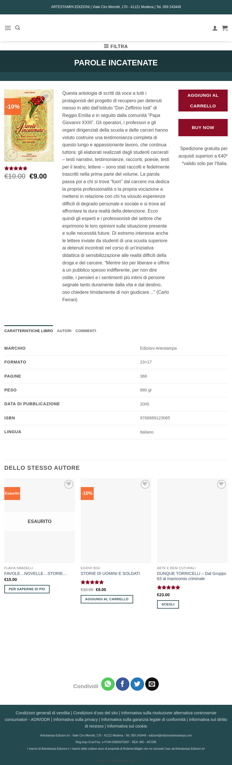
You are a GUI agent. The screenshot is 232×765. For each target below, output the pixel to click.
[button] (7, 28)
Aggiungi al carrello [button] (107, 599)
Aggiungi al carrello (202, 100)
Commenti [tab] (86, 331)
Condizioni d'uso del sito (95, 713)
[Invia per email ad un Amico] (152, 684)
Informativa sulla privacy (75, 719)
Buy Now (203, 127)
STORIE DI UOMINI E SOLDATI (110, 573)
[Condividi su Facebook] (122, 684)
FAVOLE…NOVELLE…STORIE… (35, 573)
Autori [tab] (64, 331)
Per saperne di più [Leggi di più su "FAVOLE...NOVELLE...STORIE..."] (27, 589)
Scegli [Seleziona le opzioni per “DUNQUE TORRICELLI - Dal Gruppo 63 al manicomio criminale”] (168, 604)
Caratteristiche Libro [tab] (28, 331)
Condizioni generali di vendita (43, 713)
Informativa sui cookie (127, 726)
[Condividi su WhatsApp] (108, 684)
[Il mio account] (215, 28)
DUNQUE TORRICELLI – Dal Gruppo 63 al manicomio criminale (191, 576)
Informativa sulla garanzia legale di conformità (143, 719)
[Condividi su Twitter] (137, 684)
